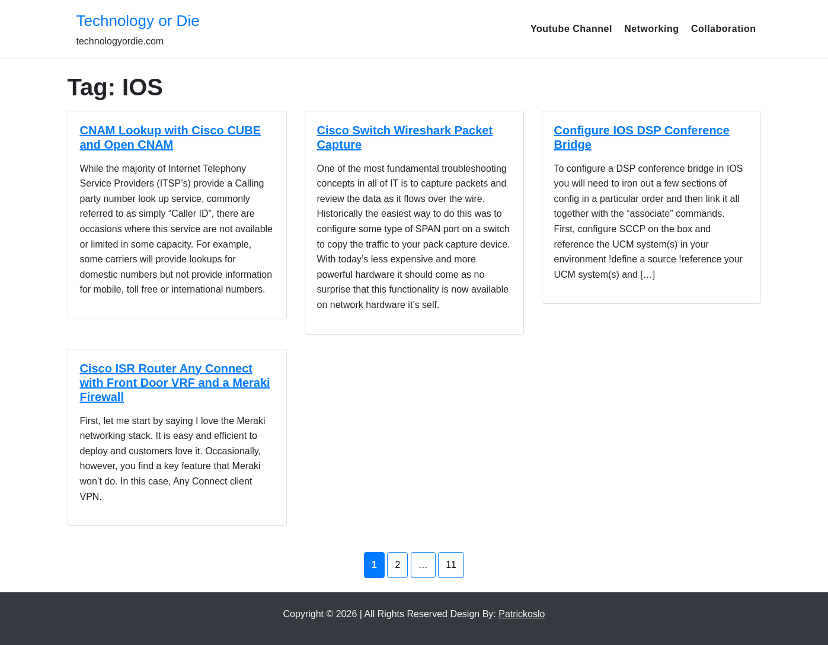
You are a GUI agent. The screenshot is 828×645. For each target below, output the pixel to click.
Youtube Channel (571, 29)
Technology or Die (138, 21)
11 (451, 565)
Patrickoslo (521, 614)
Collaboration (723, 29)
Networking (651, 29)
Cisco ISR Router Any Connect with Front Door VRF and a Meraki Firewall (175, 382)
